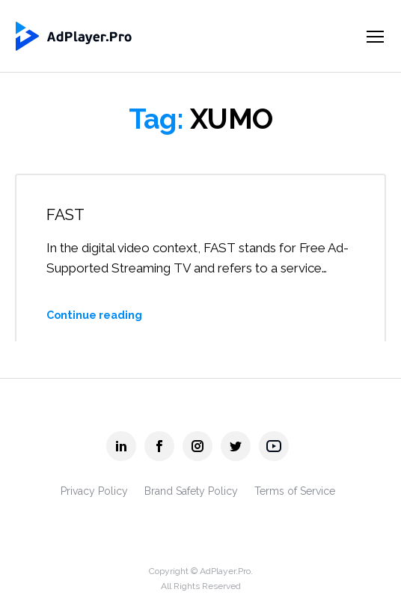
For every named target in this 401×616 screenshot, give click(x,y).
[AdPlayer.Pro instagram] (197, 446)
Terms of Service (294, 491)
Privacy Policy (94, 491)
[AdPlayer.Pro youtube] (274, 446)
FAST (65, 214)
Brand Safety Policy (191, 491)
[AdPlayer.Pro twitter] (236, 446)
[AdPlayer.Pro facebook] (159, 446)
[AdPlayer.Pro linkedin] (121, 446)
